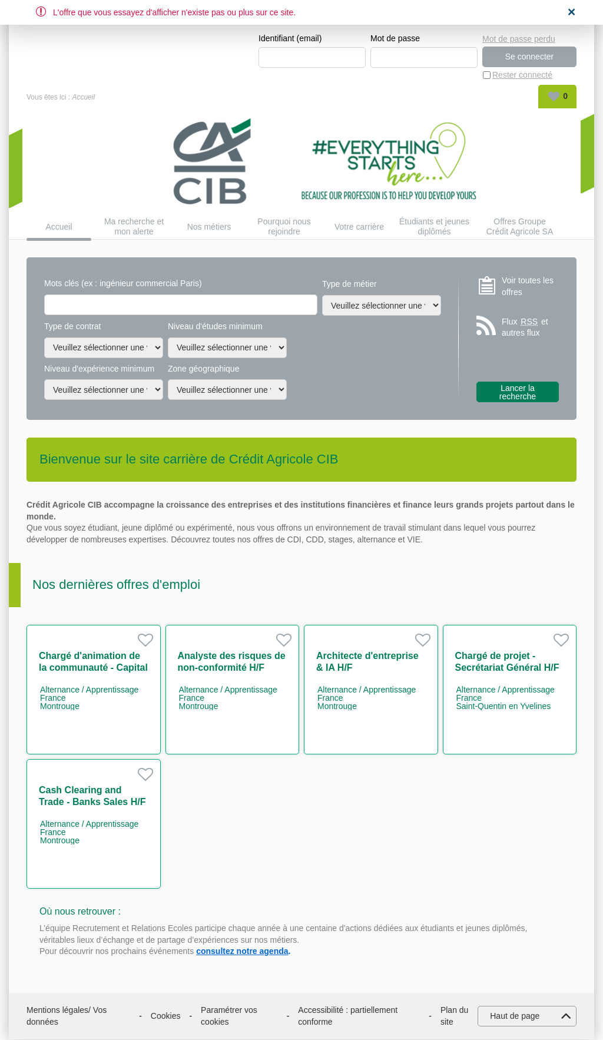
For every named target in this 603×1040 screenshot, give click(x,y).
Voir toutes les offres (528, 286)
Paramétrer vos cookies (229, 1016)
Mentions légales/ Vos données (66, 1016)
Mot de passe (395, 39)
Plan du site (454, 1016)
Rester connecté (522, 75)
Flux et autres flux (525, 328)
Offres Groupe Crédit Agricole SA (520, 227)
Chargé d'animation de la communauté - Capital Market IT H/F (93, 668)
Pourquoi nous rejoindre (283, 227)
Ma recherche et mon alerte (134, 227)
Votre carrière (359, 227)
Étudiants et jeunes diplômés (434, 227)
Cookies (166, 1016)
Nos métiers (209, 227)
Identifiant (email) (290, 39)
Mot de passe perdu (518, 38)
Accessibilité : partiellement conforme (347, 1016)
